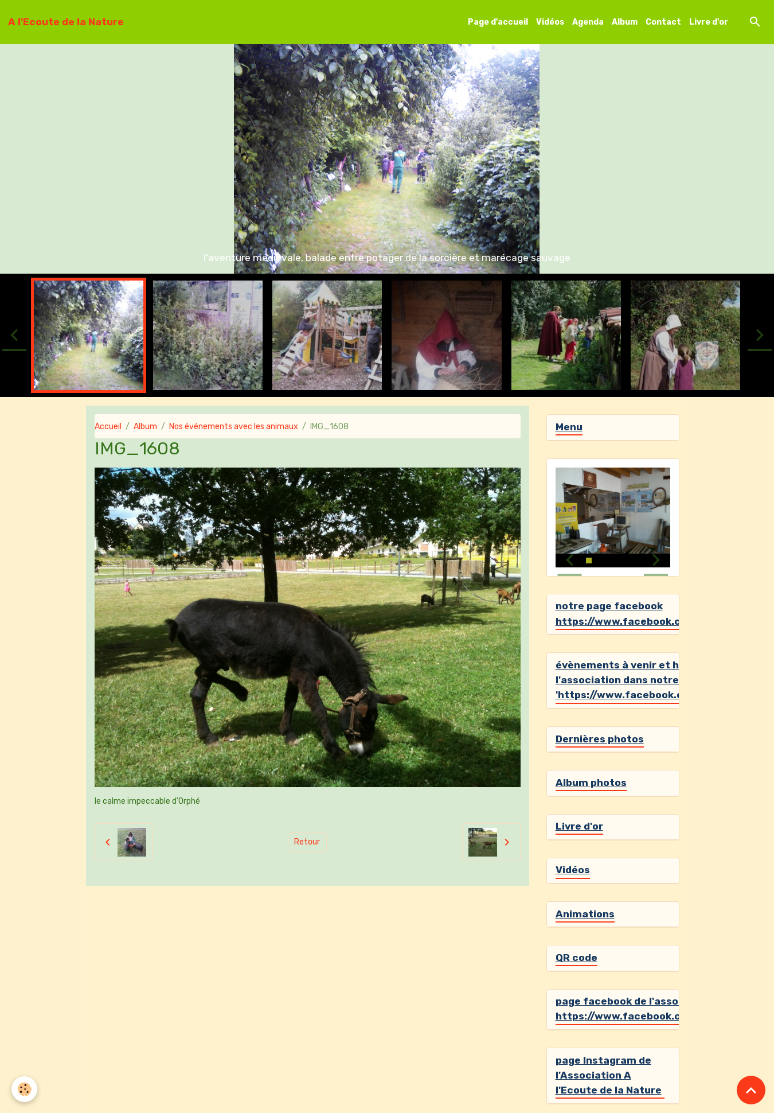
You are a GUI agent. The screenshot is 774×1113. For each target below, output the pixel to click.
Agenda (588, 22)
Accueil (108, 426)
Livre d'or (708, 22)
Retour (307, 842)
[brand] (66, 21)
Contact (663, 22)
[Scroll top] (751, 1090)
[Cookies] (24, 1089)
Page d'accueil (498, 22)
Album (625, 22)
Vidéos (550, 22)
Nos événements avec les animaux (233, 426)
